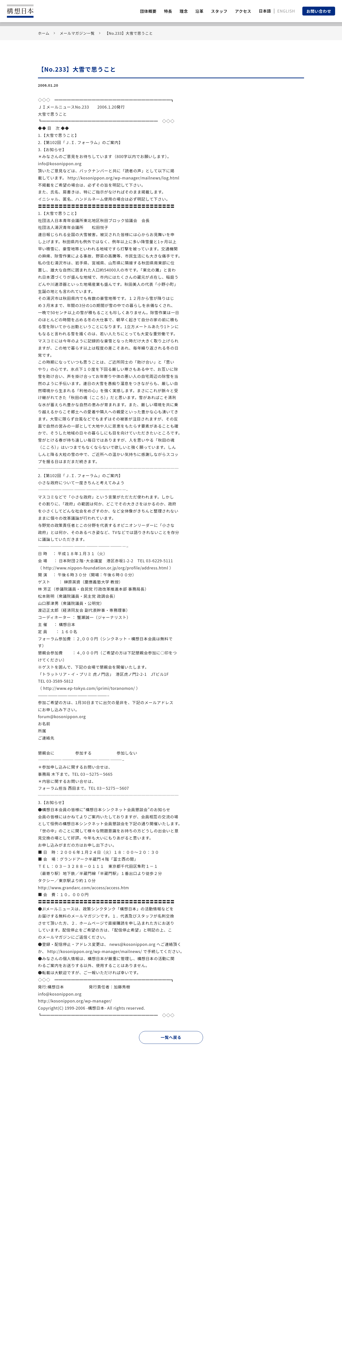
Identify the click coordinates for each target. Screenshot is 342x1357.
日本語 (265, 11)
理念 (184, 11)
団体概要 (148, 11)
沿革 (199, 11)
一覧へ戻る (171, 1037)
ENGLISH (286, 11)
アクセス (243, 11)
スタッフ (219, 11)
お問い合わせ (318, 11)
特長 (168, 11)
